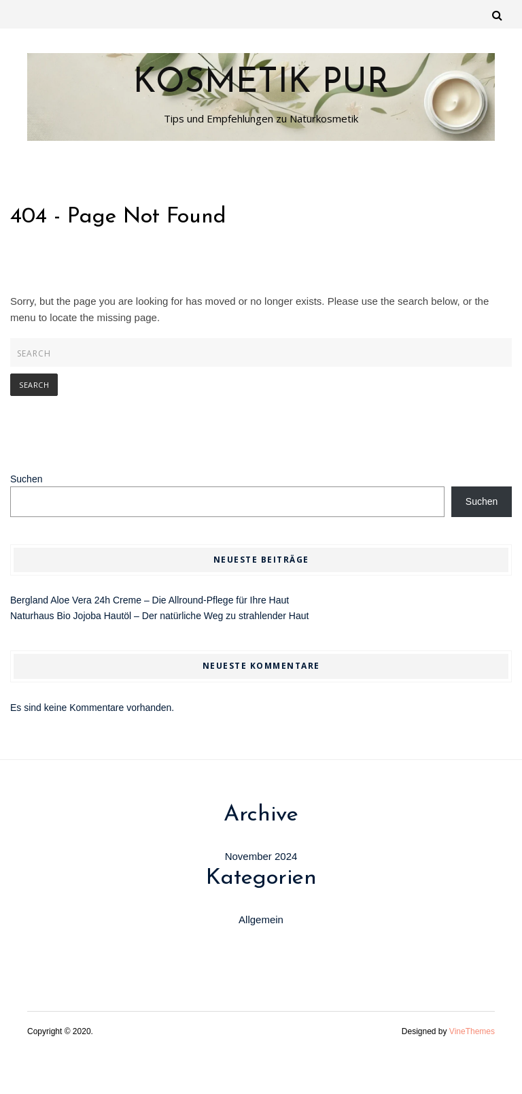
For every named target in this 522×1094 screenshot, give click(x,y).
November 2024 (261, 856)
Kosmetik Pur (261, 84)
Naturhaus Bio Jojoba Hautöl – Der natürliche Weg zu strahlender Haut (159, 615)
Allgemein (261, 919)
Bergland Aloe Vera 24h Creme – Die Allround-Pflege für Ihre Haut (149, 600)
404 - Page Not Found (118, 217)
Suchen (26, 479)
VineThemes (472, 1031)
